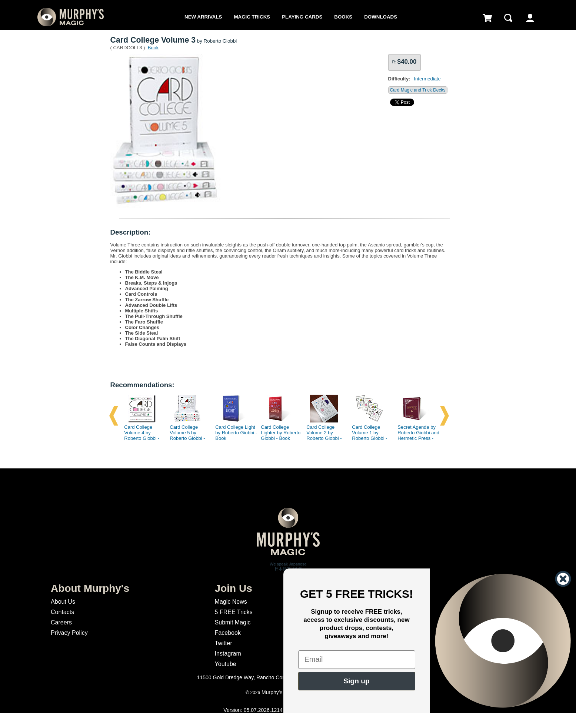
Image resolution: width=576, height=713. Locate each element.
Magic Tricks (252, 17)
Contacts (62, 612)
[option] (142, 416)
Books (343, 17)
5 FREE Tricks (234, 612)
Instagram (228, 653)
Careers (61, 622)
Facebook (228, 633)
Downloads (380, 17)
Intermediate (427, 79)
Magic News (231, 601)
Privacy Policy (69, 633)
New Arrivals (203, 17)
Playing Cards (302, 17)
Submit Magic (233, 622)
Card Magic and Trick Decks (418, 90)
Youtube (225, 664)
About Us (63, 601)
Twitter (223, 643)
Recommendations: (142, 385)
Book (153, 47)
